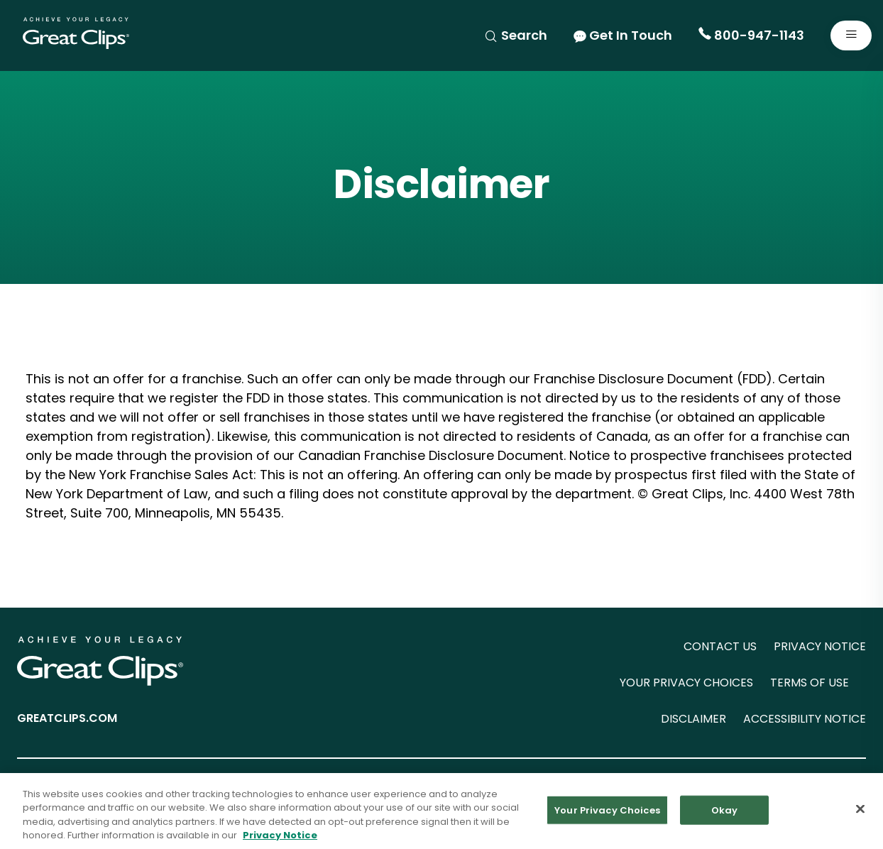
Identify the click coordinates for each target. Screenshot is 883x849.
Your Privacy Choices (607, 813)
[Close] (860, 812)
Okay (724, 813)
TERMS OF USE (809, 682)
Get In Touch (623, 35)
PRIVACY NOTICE (820, 646)
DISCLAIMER (693, 719)
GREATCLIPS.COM (67, 718)
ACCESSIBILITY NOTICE (804, 719)
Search (515, 35)
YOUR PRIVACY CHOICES (686, 682)
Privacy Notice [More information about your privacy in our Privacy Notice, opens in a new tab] (280, 838)
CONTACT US (720, 646)
